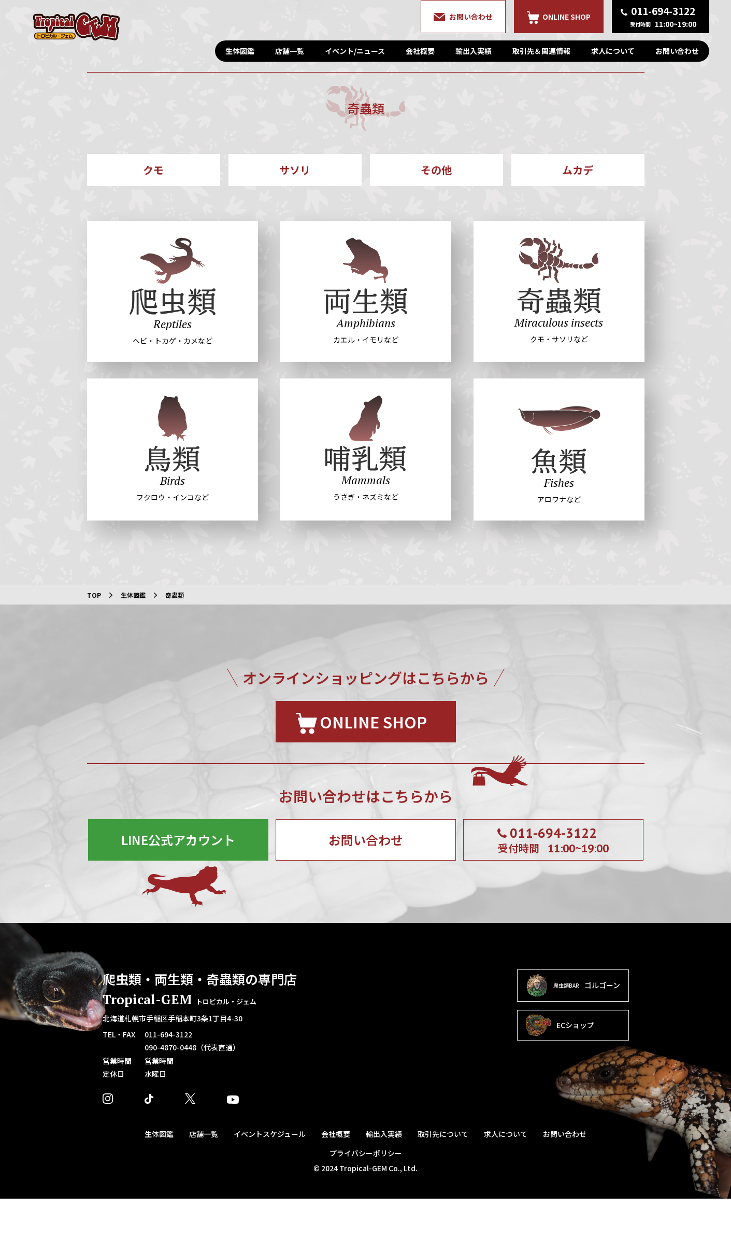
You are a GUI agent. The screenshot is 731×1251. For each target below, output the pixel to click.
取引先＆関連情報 (541, 51)
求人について (613, 51)
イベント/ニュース (355, 51)
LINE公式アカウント (178, 892)
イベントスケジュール (270, 1186)
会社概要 (420, 51)
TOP (94, 647)
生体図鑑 (239, 51)
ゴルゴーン (573, 1038)
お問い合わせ (677, 51)
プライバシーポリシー (365, 1205)
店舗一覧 (289, 51)
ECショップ (560, 1078)
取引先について (443, 1186)
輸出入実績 (473, 51)
